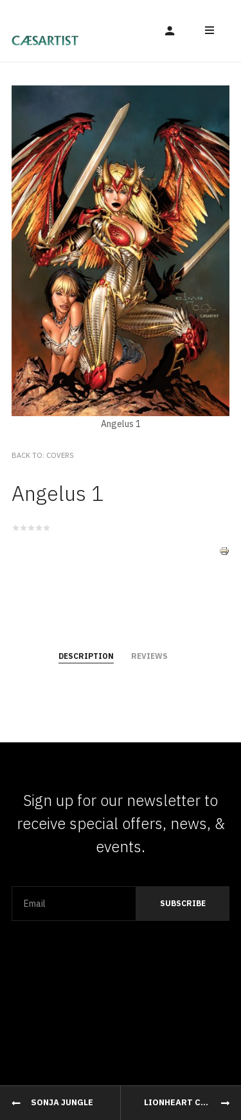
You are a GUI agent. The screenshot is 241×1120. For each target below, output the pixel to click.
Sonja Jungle (62, 1102)
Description (86, 656)
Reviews (149, 656)
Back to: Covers (43, 455)
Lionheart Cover (183, 1102)
